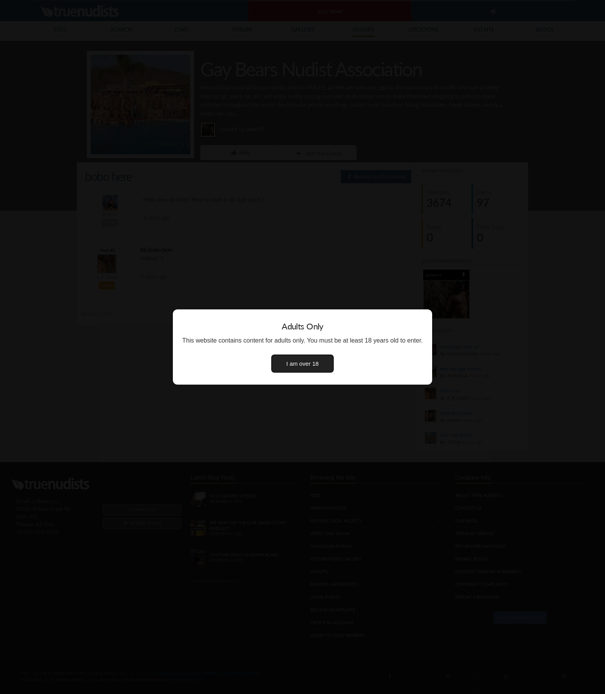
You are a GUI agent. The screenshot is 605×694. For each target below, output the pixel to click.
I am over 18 (302, 363)
